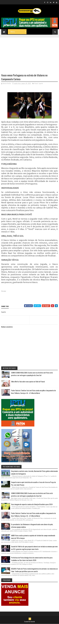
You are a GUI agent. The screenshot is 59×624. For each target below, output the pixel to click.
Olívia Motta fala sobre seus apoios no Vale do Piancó (28, 381)
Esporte (41, 83)
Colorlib (32, 621)
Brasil (36, 83)
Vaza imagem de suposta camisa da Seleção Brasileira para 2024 (32, 504)
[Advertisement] (29, 52)
